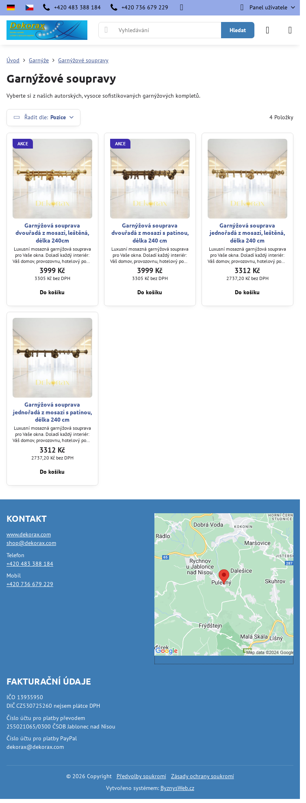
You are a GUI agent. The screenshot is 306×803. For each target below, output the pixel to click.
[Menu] (290, 30)
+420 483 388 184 (30, 563)
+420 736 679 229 (30, 584)
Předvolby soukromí (141, 776)
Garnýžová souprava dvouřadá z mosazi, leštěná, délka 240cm (52, 232)
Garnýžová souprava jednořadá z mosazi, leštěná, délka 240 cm (247, 232)
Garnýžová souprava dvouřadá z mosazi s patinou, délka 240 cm (150, 232)
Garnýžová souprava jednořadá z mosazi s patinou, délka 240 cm (52, 411)
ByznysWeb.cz (177, 788)
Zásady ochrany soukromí (202, 776)
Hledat (238, 30)
